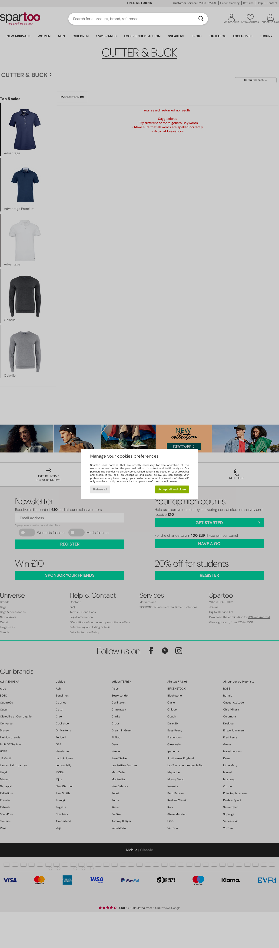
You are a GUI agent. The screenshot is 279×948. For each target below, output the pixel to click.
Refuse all (100, 489)
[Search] (201, 19)
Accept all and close (172, 489)
